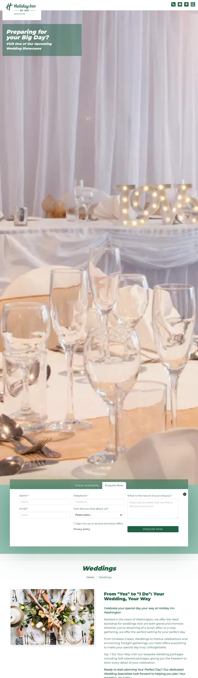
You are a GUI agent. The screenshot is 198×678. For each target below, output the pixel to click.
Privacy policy (81, 529)
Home (90, 577)
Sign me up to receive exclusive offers (98, 523)
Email (23, 508)
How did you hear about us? (90, 508)
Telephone (80, 495)
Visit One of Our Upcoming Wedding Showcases (29, 46)
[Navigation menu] (193, 4)
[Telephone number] (173, 4)
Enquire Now (153, 529)
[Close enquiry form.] (184, 494)
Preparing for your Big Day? (27, 34)
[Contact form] (180, 4)
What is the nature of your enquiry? (149, 495)
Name (24, 495)
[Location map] (186, 4)
